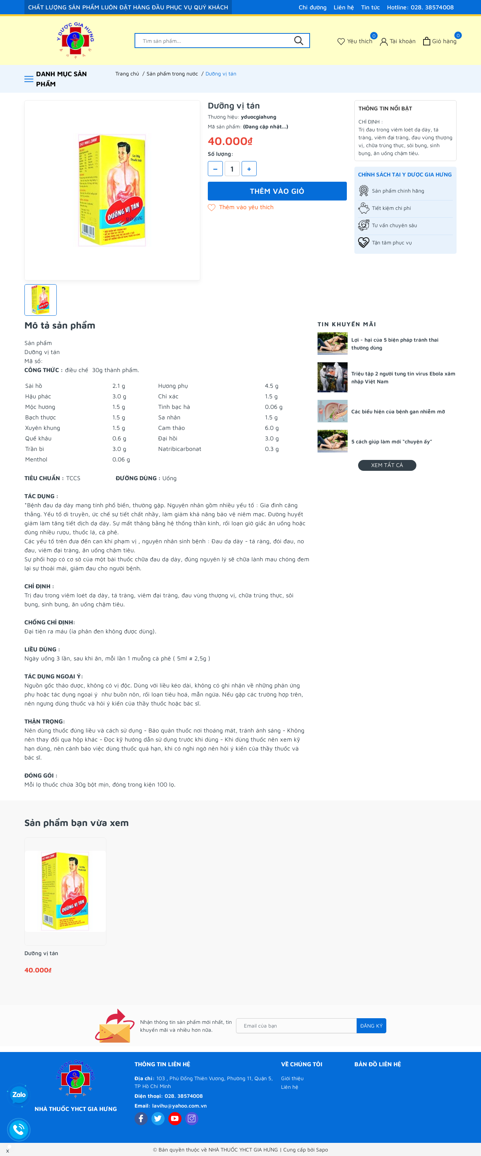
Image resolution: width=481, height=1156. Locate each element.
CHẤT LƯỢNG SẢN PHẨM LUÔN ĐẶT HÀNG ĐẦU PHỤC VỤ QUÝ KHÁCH (128, 7)
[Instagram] (191, 1118)
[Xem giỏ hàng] (440, 41)
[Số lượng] (232, 168)
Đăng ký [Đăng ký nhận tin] (371, 1025)
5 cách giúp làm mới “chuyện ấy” (391, 441)
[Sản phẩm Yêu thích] (354, 41)
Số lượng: (220, 154)
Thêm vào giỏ (277, 191)
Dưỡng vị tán (41, 953)
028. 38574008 (184, 1096)
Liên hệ (344, 7)
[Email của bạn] (311, 1025)
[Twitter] (158, 1118)
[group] (112, 190)
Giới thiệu (292, 1078)
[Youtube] (175, 1118)
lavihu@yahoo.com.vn (179, 1105)
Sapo (322, 1149)
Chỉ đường (313, 7)
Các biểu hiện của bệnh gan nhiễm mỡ (398, 411)
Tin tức (370, 7)
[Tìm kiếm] (298, 40)
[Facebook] (141, 1118)
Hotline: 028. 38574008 (420, 7)
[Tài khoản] (398, 41)
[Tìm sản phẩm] (222, 40)
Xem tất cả (387, 465)
